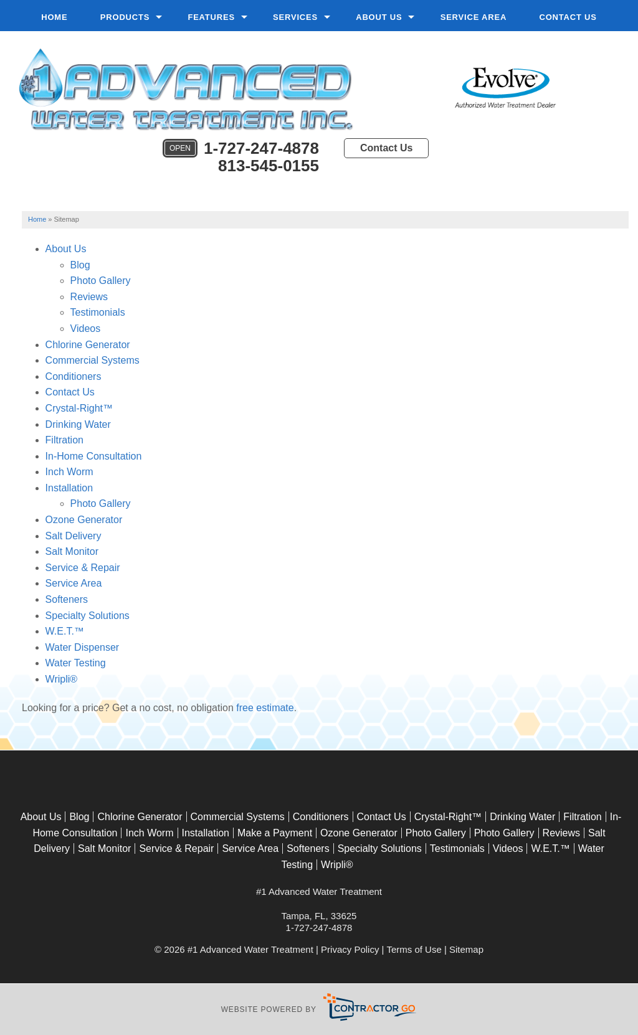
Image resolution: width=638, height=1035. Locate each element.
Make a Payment (274, 833)
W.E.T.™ (64, 631)
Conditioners (73, 376)
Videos (85, 328)
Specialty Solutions (87, 615)
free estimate (264, 707)
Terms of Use (413, 949)
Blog (80, 265)
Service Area (473, 17)
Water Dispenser (82, 647)
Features (211, 17)
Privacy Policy (350, 949)
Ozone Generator (84, 519)
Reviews (89, 296)
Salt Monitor (71, 551)
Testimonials (97, 312)
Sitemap (466, 949)
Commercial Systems (92, 360)
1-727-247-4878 (241, 149)
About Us (379, 17)
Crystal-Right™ (79, 408)
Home (54, 17)
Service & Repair (82, 567)
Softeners (66, 599)
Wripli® (61, 679)
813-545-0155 (268, 166)
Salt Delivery (73, 536)
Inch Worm (69, 471)
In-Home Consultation (93, 456)
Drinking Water (78, 424)
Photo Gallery (100, 280)
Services (295, 17)
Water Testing (75, 663)
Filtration (64, 440)
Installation (69, 488)
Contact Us (567, 17)
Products (125, 17)
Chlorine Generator (87, 344)
